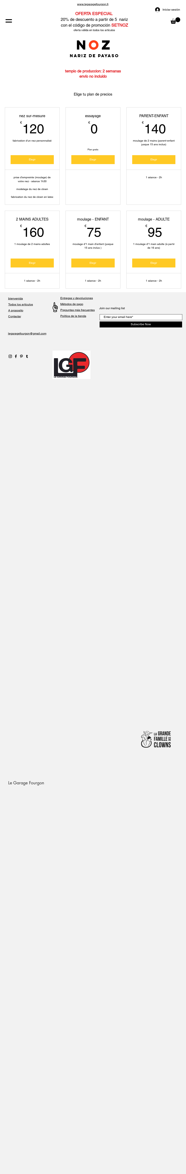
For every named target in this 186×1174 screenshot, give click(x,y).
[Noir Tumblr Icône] (27, 356)
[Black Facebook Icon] (16, 356)
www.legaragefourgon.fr (93, 4)
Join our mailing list (112, 308)
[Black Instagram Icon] (10, 356)
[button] (9, 21)
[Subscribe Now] (141, 324)
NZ (94, 44)
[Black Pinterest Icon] (21, 356)
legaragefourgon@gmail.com (27, 333)
